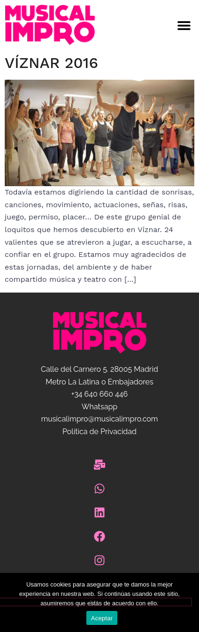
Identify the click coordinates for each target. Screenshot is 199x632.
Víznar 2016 (51, 63)
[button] (149, 25)
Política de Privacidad (99, 431)
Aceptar (102, 618)
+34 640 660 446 (99, 394)
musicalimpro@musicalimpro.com (99, 418)
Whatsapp (99, 406)
